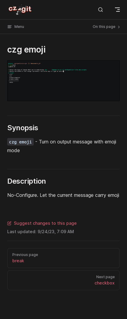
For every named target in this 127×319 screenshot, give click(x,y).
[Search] (100, 9)
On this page (107, 26)
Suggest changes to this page (42, 223)
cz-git (20, 9)
